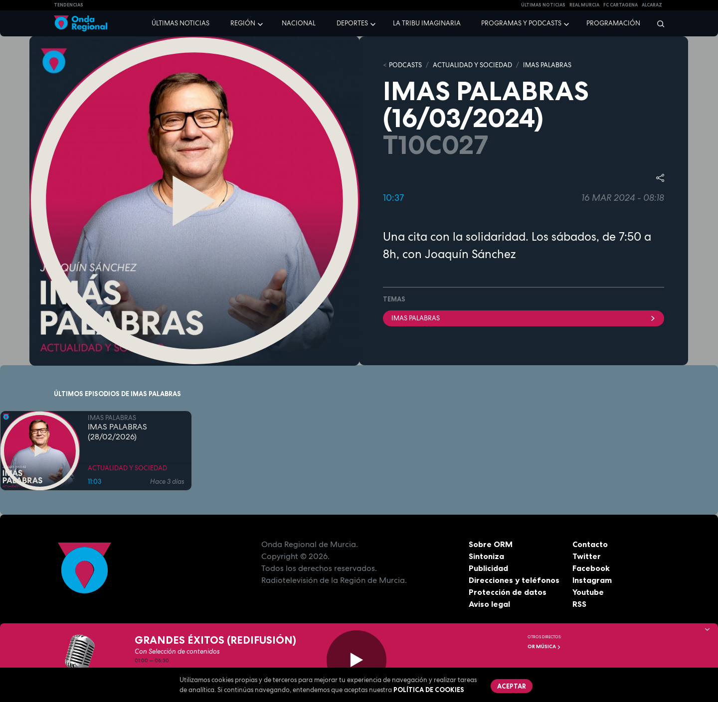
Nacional (299, 23)
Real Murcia (584, 5)
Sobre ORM (491, 544)
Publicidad (488, 568)
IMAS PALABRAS (547, 65)
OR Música (544, 646)
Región (242, 23)
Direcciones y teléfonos (514, 580)
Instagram (592, 580)
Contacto (590, 544)
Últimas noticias (180, 23)
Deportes (352, 23)
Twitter (586, 556)
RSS (579, 604)
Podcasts (405, 65)
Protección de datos (507, 592)
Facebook (591, 568)
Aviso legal (489, 604)
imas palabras (523, 318)
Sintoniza (486, 556)
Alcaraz (652, 5)
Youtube (588, 592)
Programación (613, 23)
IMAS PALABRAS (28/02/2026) (117, 432)
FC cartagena (620, 5)
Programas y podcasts (521, 23)
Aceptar (511, 686)
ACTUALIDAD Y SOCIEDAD (472, 65)
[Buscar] (657, 23)
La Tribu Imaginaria (427, 23)
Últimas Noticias (543, 5)
